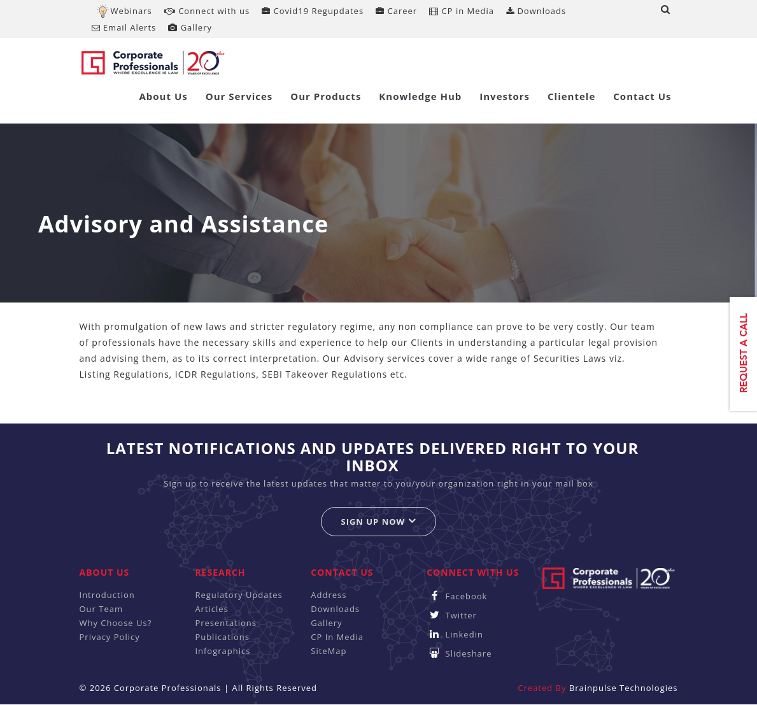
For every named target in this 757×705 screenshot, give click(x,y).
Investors (504, 96)
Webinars (131, 11)
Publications (222, 637)
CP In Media (337, 637)
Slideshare (459, 653)
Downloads (536, 11)
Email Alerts (124, 27)
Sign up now (378, 521)
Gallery (190, 27)
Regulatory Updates (238, 595)
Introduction (107, 595)
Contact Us (642, 96)
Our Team (102, 609)
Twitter (452, 615)
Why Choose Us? (116, 623)
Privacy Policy (110, 637)
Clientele (571, 96)
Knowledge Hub (420, 96)
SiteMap (328, 651)
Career (396, 11)
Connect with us (207, 11)
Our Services (239, 96)
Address (328, 595)
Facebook (457, 596)
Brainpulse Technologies (623, 688)
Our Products (325, 96)
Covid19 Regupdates (313, 11)
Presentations (226, 623)
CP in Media (461, 11)
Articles (211, 609)
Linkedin (455, 634)
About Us (163, 96)
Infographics (222, 651)
